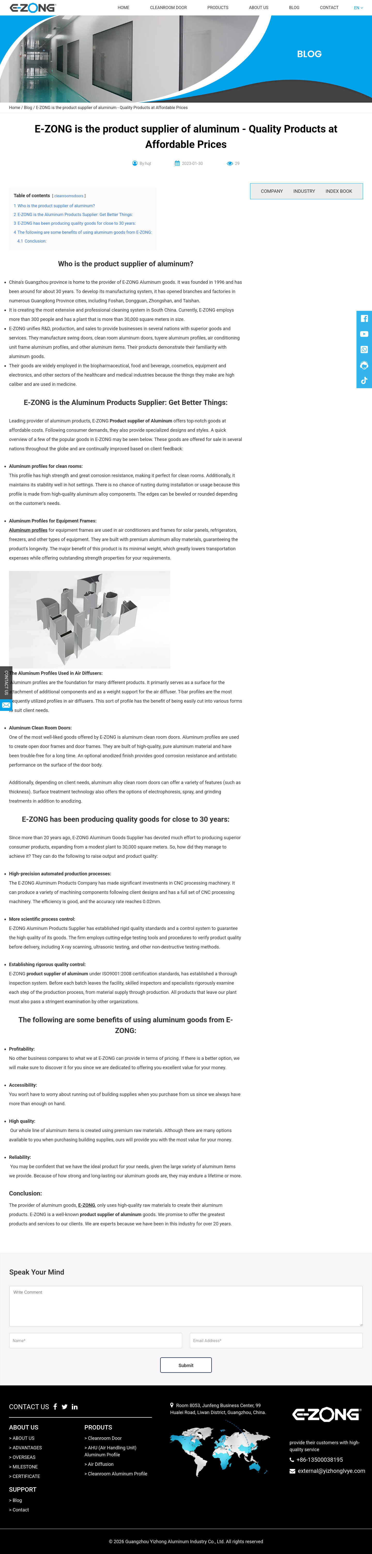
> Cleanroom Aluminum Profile (116, 1473)
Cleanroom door (168, 7)
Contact (329, 7)
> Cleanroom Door (103, 1438)
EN (356, 7)
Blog (294, 7)
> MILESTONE (23, 1466)
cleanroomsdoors (68, 196)
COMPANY (272, 191)
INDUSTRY (304, 191)
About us (258, 7)
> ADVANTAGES (25, 1447)
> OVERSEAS (22, 1457)
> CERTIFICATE (24, 1476)
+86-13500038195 (320, 1460)
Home (123, 7)
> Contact (19, 1510)
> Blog (15, 1500)
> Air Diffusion (99, 1464)
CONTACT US (6, 682)
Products (217, 7)
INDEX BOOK (339, 191)
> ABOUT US (21, 1438)
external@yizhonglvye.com (331, 1471)
